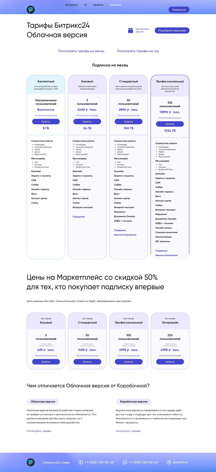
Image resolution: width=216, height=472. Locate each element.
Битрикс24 (71, 4)
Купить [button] (46, 121)
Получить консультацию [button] (46, 115)
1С (85, 4)
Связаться (179, 9)
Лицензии (115, 4)
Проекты (98, 4)
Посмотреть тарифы (39, 431)
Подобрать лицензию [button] (172, 30)
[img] (130, 30)
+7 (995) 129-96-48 (99, 462)
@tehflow (180, 462)
